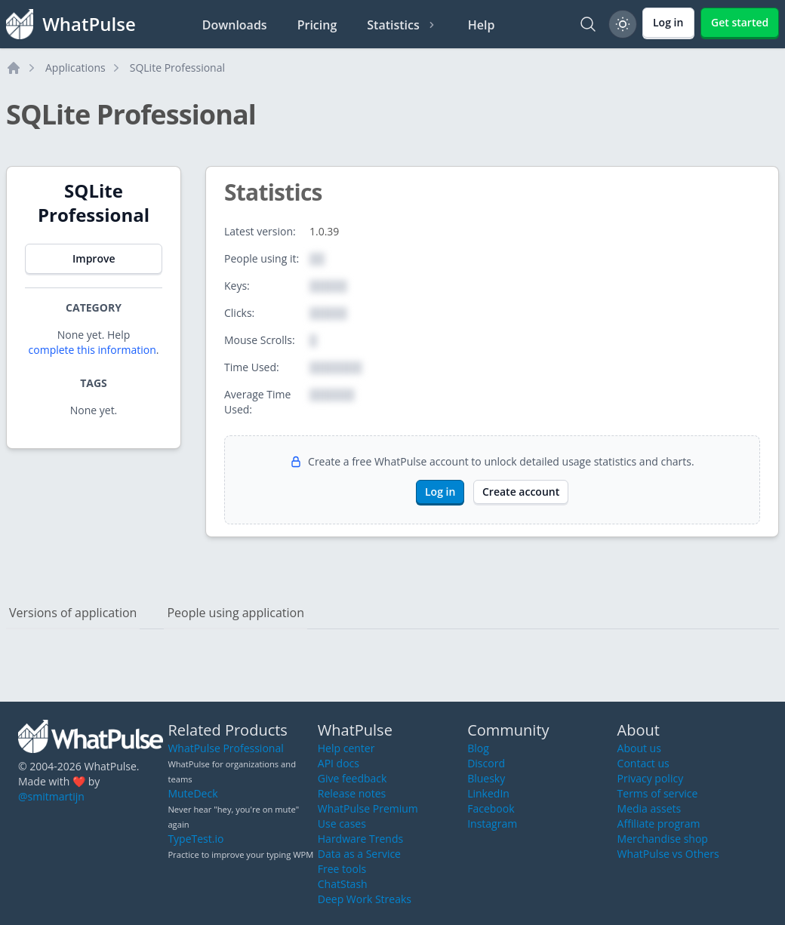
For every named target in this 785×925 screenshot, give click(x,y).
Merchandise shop (662, 838)
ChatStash (343, 884)
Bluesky (486, 778)
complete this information (92, 350)
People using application (235, 612)
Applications (75, 67)
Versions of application (73, 612)
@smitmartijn (51, 796)
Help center (346, 748)
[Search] (588, 24)
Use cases (342, 823)
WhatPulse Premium (368, 808)
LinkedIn (488, 793)
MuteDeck (192, 793)
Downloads (234, 25)
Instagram (492, 823)
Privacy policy (650, 778)
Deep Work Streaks (364, 899)
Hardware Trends (360, 838)
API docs (338, 763)
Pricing (317, 25)
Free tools (342, 869)
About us (639, 748)
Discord (486, 763)
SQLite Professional (177, 67)
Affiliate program (658, 823)
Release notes (352, 793)
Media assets (649, 808)
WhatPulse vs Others (668, 854)
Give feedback (352, 778)
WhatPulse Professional (225, 748)
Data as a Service (359, 854)
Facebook (490, 808)
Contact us (643, 763)
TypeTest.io (195, 838)
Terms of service (657, 793)
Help (481, 25)
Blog (478, 748)
